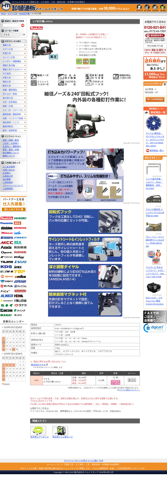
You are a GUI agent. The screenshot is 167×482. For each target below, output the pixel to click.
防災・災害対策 (10, 130)
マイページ (69, 460)
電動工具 (7, 45)
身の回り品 (8, 98)
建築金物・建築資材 (12, 114)
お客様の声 (8, 176)
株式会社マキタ (38, 364)
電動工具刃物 (9, 65)
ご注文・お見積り (11, 143)
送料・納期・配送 (11, 140)
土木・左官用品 (10, 102)
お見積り (7, 173)
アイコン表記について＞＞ (129, 390)
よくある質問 (9, 167)
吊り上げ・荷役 (10, 94)
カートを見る (81, 460)
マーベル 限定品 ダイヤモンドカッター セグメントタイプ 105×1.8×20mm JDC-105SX (155, 139)
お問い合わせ (9, 170)
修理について (9, 156)
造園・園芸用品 (10, 90)
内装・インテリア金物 (13, 118)
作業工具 (7, 77)
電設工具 (7, 82)
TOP (101, 460)
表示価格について (11, 152)
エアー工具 (8, 49)
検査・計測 (8, 106)
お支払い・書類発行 (12, 146)
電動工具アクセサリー (13, 69)
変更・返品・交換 (11, 149)
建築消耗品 (8, 126)
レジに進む (93, 460)
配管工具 (7, 86)
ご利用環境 (8, 188)
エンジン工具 (9, 57)
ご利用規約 (8, 182)
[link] (155, 328)
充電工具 (7, 53)
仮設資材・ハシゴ (11, 122)
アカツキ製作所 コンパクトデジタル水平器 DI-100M (155, 212)
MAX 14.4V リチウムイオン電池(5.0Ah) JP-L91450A (155, 301)
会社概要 (7, 179)
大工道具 (7, 73)
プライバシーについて (13, 185)
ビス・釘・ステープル (13, 110)
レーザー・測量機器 (12, 61)
